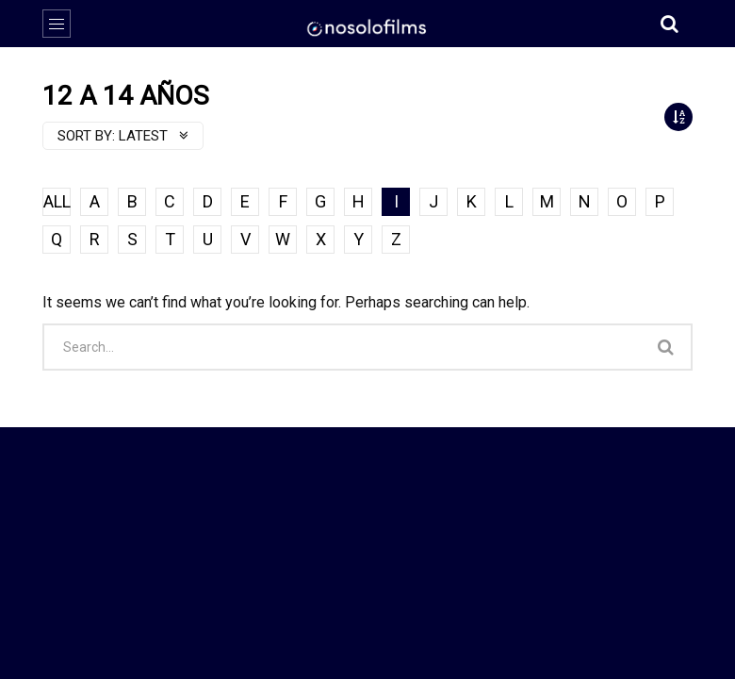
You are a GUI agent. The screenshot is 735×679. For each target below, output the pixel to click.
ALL (57, 201)
